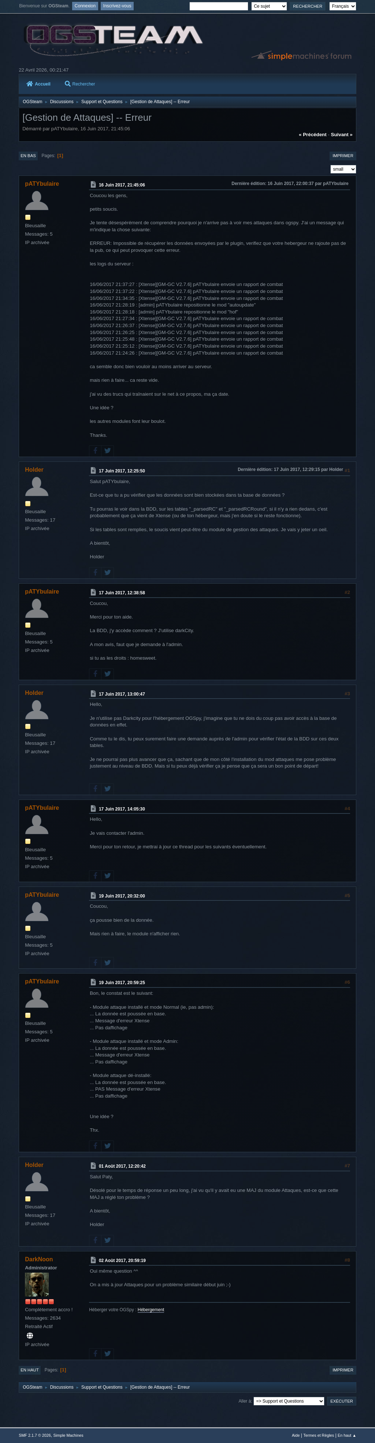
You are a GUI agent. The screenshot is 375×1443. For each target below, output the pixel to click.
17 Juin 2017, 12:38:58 (122, 592)
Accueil (38, 84)
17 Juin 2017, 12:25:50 (122, 471)
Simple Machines (68, 1435)
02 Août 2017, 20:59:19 (122, 1260)
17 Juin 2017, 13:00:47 (122, 693)
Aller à (244, 1401)
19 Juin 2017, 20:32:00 (122, 895)
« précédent (313, 134)
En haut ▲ (347, 1435)
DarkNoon (39, 1259)
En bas (28, 155)
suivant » (342, 134)
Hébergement (151, 1309)
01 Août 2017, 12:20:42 (122, 1166)
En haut (30, 1370)
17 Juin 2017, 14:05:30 (122, 808)
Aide (296, 1435)
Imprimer (343, 155)
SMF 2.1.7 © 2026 (35, 1435)
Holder (34, 470)
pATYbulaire (42, 184)
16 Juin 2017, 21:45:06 (122, 185)
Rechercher (80, 84)
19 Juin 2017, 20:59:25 (122, 982)
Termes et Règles (318, 1435)
